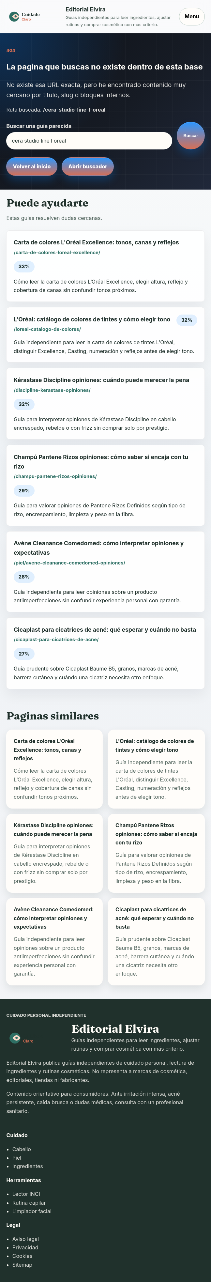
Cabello (21, 1149)
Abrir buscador (87, 166)
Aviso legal (25, 1239)
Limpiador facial (32, 1211)
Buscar (190, 135)
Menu (192, 16)
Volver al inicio (32, 166)
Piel (16, 1157)
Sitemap (22, 1264)
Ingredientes (27, 1166)
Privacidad (25, 1247)
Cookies (22, 1256)
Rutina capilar (29, 1202)
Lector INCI (26, 1194)
